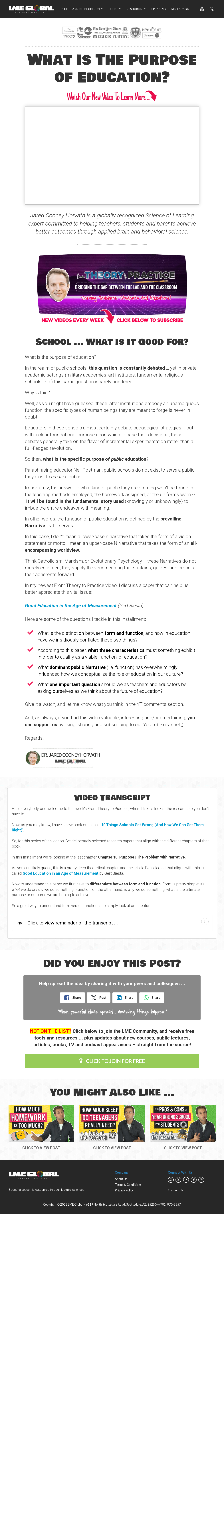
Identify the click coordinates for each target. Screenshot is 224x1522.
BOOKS (113, 9)
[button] (205, 921)
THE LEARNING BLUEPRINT (81, 9)
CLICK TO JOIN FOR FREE (112, 1061)
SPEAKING (159, 9)
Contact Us (175, 1190)
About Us (121, 1179)
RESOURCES (134, 9)
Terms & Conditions (128, 1185)
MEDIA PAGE (180, 9)
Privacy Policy (124, 1190)
